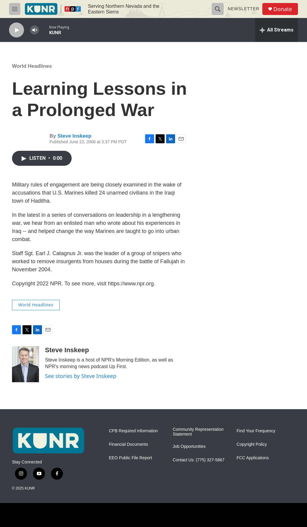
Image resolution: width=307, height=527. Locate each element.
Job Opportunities (189, 446)
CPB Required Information (133, 431)
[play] (16, 30)
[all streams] (276, 30)
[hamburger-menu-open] (14, 9)
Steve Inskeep (74, 136)
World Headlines (32, 66)
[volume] (34, 30)
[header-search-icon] (218, 9)
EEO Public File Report (130, 458)
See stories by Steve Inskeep (80, 376)
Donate (282, 9)
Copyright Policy (252, 444)
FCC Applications (253, 458)
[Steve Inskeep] (25, 364)
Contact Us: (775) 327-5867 (199, 460)
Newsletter (243, 8)
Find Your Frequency (256, 431)
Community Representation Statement (198, 431)
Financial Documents (128, 444)
